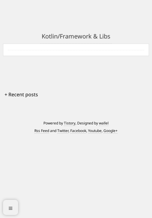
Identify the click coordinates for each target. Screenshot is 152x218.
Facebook (78, 130)
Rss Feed (41, 130)
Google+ (110, 130)
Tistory (69, 123)
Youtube (95, 130)
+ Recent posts (21, 94)
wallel (104, 123)
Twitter (62, 130)
